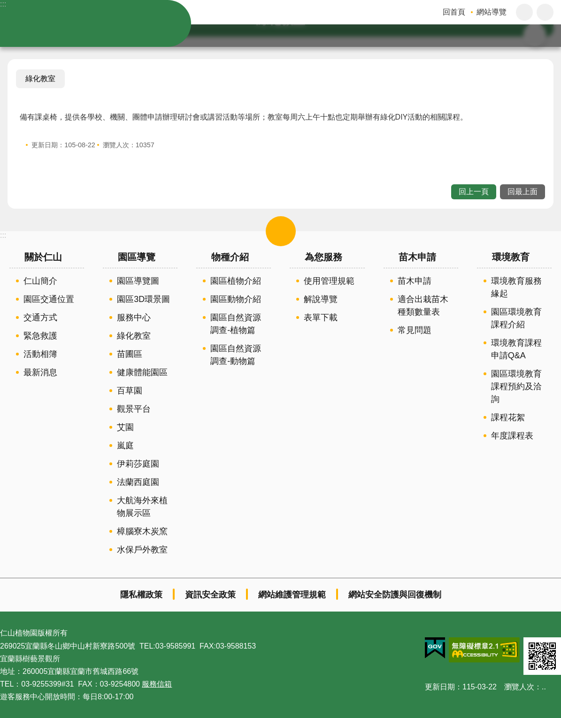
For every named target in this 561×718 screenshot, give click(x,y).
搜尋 (545, 35)
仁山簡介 (40, 281)
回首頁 (454, 12)
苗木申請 (417, 257)
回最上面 (522, 192)
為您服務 (323, 257)
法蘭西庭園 (138, 482)
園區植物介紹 (235, 281)
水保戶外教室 (142, 549)
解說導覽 (321, 299)
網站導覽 (491, 12)
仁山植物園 (103, 23)
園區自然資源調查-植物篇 (235, 324)
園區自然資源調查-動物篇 (235, 355)
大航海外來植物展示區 (142, 507)
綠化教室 (40, 79)
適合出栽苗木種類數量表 (423, 306)
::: (3, 4)
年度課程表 (512, 435)
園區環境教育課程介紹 (516, 318)
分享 (545, 12)
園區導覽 (136, 257)
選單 (281, 231)
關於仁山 (43, 257)
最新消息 (40, 372)
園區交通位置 (48, 299)
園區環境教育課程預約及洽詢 (516, 386)
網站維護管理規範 (292, 594)
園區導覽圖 (138, 281)
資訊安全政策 (210, 594)
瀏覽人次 (519, 687)
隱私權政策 (141, 594)
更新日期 (440, 687)
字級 (524, 12)
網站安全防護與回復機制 (394, 594)
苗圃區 (129, 354)
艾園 (125, 427)
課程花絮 (508, 417)
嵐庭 (125, 445)
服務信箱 (157, 684)
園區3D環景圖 (143, 299)
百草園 (129, 390)
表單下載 (321, 317)
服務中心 (134, 317)
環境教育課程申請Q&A (516, 349)
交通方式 (40, 317)
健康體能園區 (142, 372)
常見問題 (414, 330)
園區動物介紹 (235, 299)
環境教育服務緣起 (516, 287)
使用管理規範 (329, 281)
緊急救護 (40, 335)
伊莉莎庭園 (138, 464)
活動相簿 (40, 354)
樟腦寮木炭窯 (142, 531)
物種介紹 (230, 257)
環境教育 (511, 257)
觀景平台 (134, 409)
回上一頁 (474, 192)
